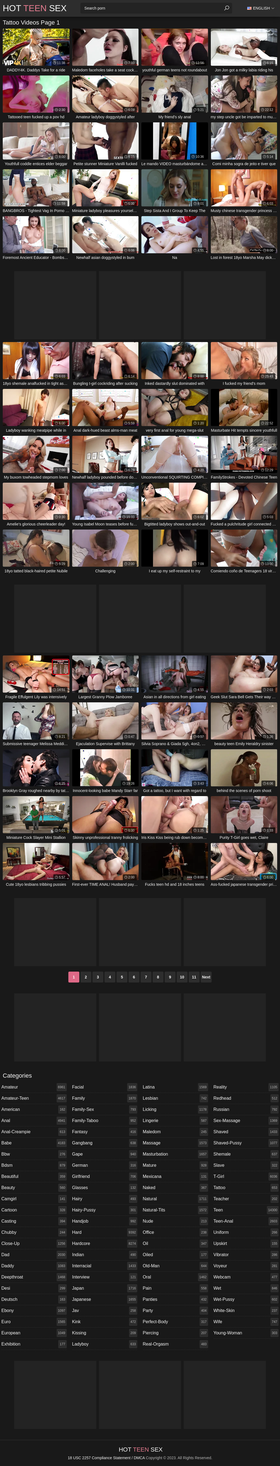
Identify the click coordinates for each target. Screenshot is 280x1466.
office (175, 1232)
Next (206, 977)
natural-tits (175, 1210)
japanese (105, 1299)
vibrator (246, 1255)
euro (34, 1322)
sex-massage (246, 1121)
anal (34, 1121)
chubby (34, 1232)
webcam (246, 1277)
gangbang (105, 1143)
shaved (246, 1132)
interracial (105, 1266)
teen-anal (246, 1221)
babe (34, 1143)
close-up (34, 1244)
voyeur (246, 1266)
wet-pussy (246, 1299)
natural (175, 1199)
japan (105, 1288)
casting (34, 1221)
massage (175, 1143)
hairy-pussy (105, 1210)
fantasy (105, 1132)
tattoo (246, 1188)
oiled (175, 1255)
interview (105, 1277)
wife (246, 1322)
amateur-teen (34, 1098)
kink (105, 1322)
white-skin (246, 1311)
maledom (175, 1132)
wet (246, 1288)
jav (105, 1311)
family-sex (105, 1109)
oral (175, 1277)
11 (194, 977)
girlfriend (105, 1176)
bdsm (34, 1165)
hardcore (105, 1244)
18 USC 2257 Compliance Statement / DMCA (106, 1458)
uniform (246, 1232)
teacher (246, 1199)
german (105, 1165)
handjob (105, 1221)
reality (246, 1087)
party (175, 1311)
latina (175, 1087)
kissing (105, 1333)
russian (246, 1109)
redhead (246, 1098)
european (34, 1333)
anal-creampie (34, 1132)
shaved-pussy (246, 1143)
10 (182, 977)
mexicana (175, 1176)
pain (175, 1288)
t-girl (246, 1176)
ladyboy (105, 1344)
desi (34, 1288)
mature (175, 1165)
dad (34, 1255)
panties (175, 1299)
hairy (105, 1199)
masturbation (175, 1154)
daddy (34, 1266)
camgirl (34, 1199)
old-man (175, 1266)
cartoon (34, 1210)
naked (175, 1188)
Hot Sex (35, 8)
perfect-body (175, 1322)
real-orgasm (175, 1344)
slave (246, 1165)
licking (175, 1109)
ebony (34, 1311)
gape (105, 1154)
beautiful (34, 1176)
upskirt (246, 1244)
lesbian (175, 1098)
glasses (105, 1188)
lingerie (175, 1121)
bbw (34, 1154)
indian (105, 1255)
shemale (246, 1154)
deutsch (34, 1299)
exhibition (34, 1344)
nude (175, 1221)
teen (246, 1210)
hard (105, 1232)
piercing (175, 1333)
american (34, 1109)
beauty (34, 1188)
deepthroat (34, 1277)
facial (105, 1087)
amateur (34, 1087)
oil (175, 1244)
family (105, 1098)
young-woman (246, 1333)
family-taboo (105, 1121)
